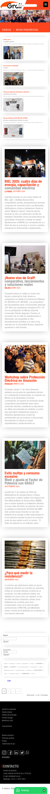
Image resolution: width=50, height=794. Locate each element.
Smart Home (29, 670)
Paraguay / (9, 384)
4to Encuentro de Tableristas (10, 66)
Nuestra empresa (8, 735)
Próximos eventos (8, 738)
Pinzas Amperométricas (23, 667)
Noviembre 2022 (12, 579)
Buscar (6, 641)
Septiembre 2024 (12, 486)
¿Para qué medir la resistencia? (18, 574)
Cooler (40, 667)
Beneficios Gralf (7, 720)
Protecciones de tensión (9, 670)
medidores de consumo (14, 673)
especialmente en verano (10, 94)
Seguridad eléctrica (20, 670)
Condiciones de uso (8, 743)
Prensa (4, 741)
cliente (5, 673)
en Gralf (5, 68)
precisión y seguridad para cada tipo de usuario (15, 120)
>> (18, 691)
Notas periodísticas (27, 29)
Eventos (6, 29)
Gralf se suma (7, 39)
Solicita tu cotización (9, 709)
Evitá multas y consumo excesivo (22, 475)
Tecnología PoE (34, 667)
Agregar (6, 655)
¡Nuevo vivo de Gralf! (20, 277)
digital (5, 667)
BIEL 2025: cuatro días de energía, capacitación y (23, 183)
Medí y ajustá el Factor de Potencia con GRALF (24, 481)
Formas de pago (7, 717)
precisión (13, 667)
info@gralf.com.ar (14, 776)
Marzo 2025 (19, 384)
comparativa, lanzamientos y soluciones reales (24, 283)
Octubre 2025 (19, 191)
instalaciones (25, 673)
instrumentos (38, 670)
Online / (8, 288)
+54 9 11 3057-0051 (18, 779)
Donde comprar (7, 712)
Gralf (33, 673)
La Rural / (9, 191)
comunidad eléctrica (20, 188)
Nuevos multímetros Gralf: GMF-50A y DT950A (15, 118)
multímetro (39, 663)
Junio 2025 (16, 288)
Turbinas (5, 663)
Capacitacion (25, 663)
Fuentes (32, 663)
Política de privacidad (9, 715)
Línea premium (7, 726)
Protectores (12, 663)
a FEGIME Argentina (8, 42)
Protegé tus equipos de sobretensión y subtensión (16, 92)
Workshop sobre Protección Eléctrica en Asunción (25, 379)
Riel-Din (18, 663)
